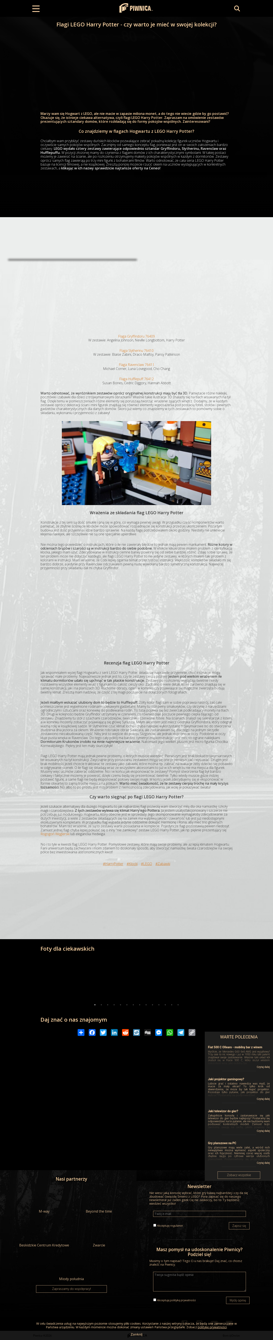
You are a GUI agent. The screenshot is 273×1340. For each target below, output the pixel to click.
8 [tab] (140, 1005)
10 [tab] (152, 1005)
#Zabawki (162, 863)
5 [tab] (120, 1005)
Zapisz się (239, 1226)
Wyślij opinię (237, 1300)
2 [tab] (101, 1005)
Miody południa (71, 1267)
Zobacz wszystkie (239, 1175)
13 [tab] (172, 1005)
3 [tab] (108, 1005)
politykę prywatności (183, 1300)
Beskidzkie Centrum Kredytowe (44, 1233)
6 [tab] (127, 1005)
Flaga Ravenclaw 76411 (136, 364)
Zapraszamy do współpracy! (71, 1289)
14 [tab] (178, 1005)
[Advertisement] (136, 294)
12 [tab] (165, 1005)
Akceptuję (170, 1225)
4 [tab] (114, 1005)
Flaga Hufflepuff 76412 (136, 379)
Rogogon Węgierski (55, 834)
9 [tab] (146, 1005)
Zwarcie (99, 1233)
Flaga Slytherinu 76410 (136, 350)
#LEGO (146, 863)
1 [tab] (95, 1005)
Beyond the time (99, 1199)
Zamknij (136, 1334)
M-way (44, 1199)
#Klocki (132, 863)
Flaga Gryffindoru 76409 (136, 336)
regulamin (176, 1225)
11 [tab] (159, 1005)
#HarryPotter (113, 863)
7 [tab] (133, 1005)
